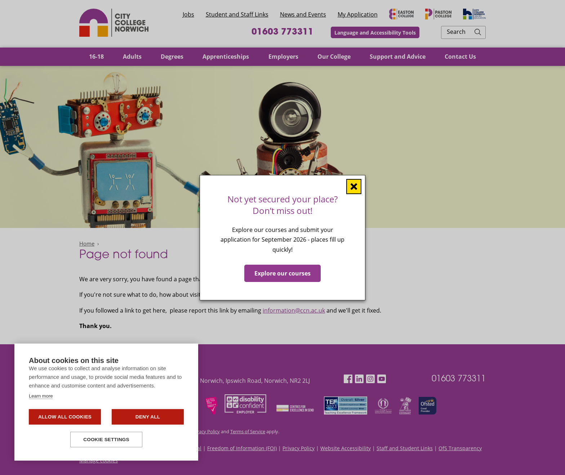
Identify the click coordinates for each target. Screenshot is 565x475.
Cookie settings (106, 439)
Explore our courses (282, 273)
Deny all (147, 417)
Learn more (41, 396)
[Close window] (353, 186)
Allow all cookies (65, 417)
